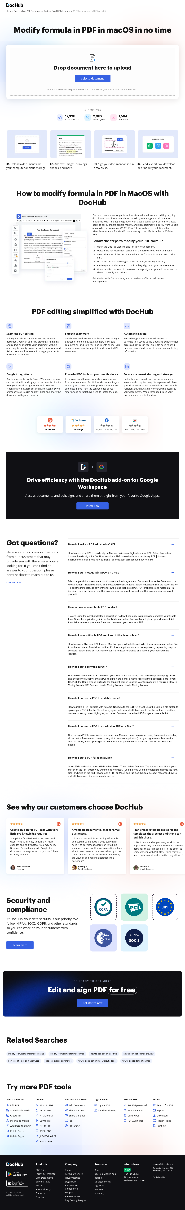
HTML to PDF (46, 1115)
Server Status (43, 1181)
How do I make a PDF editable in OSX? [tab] (121, 544)
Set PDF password (137, 1105)
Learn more (20, 945)
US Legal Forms (102, 1181)
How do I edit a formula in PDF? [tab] (121, 666)
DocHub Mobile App (105, 1173)
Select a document (92, 78)
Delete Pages (17, 1136)
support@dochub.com (163, 1164)
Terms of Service (74, 1173)
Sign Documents (44, 1177)
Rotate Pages (17, 1131)
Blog (96, 1170)
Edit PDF (14, 1105)
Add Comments (77, 1105)
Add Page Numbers (20, 1125)
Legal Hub (70, 1181)
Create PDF (16, 1115)
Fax (70, 1120)
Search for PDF (165, 1105)
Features (40, 1193)
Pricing (39, 1185)
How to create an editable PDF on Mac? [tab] (121, 607)
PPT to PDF (45, 1125)
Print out (161, 1125)
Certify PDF (133, 1115)
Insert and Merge (19, 1120)
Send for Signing (107, 1110)
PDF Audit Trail (136, 1120)
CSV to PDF (45, 1120)
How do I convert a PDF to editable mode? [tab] (121, 698)
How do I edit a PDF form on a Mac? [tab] (121, 757)
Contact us (12, 582)
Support (69, 1192)
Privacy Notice (72, 1177)
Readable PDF (135, 1110)
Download (162, 1115)
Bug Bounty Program (76, 1200)
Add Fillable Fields (20, 1110)
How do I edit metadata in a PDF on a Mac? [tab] (121, 572)
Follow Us (160, 1177)
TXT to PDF (45, 1110)
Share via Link (76, 1110)
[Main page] (14, 5)
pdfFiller (98, 1177)
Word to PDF (46, 1105)
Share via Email (77, 1115)
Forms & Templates (46, 1173)
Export (160, 1110)
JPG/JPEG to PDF (48, 1136)
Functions (41, 1197)
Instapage (99, 1193)
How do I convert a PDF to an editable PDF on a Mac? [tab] (121, 726)
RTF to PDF (45, 1131)
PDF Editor (41, 1170)
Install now (92, 506)
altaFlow (98, 1189)
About (68, 1170)
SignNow (99, 1185)
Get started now (92, 1003)
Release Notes (72, 1196)
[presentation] (92, 72)
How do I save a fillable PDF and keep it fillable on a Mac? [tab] (121, 635)
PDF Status (74, 1125)
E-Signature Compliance (71, 1187)
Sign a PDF (104, 1105)
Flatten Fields (164, 1120)
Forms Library (43, 1189)
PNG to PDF (46, 1141)
